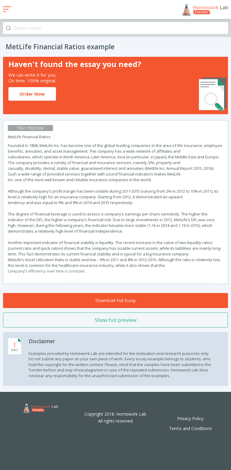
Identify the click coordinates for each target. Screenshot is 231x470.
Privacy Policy (190, 418)
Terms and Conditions (190, 428)
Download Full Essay (115, 300)
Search (8, 28)
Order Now (32, 94)
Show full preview (116, 319)
